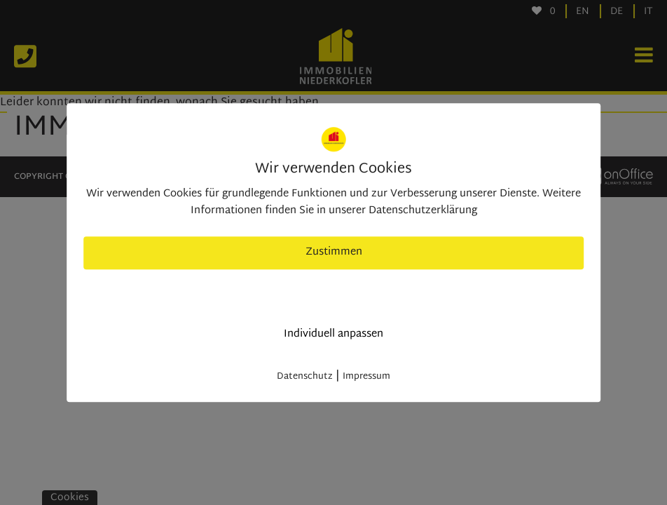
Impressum (366, 376)
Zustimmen (333, 252)
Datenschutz (305, 376)
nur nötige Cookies (334, 293)
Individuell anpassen (333, 334)
